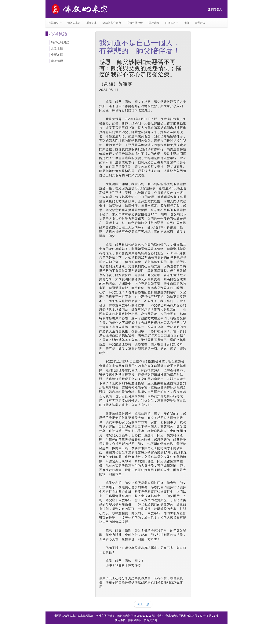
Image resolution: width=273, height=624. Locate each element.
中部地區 (57, 54)
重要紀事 (91, 22)
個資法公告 (150, 620)
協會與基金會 (135, 22)
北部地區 (57, 48)
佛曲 (186, 22)
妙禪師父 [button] (55, 22)
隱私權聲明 (134, 620)
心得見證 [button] (171, 22)
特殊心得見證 (60, 42)
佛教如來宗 (74, 22)
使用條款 (120, 620)
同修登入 (215, 9)
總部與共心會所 (112, 22)
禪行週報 (153, 22)
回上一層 (143, 604)
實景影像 (200, 22)
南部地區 (57, 61)
